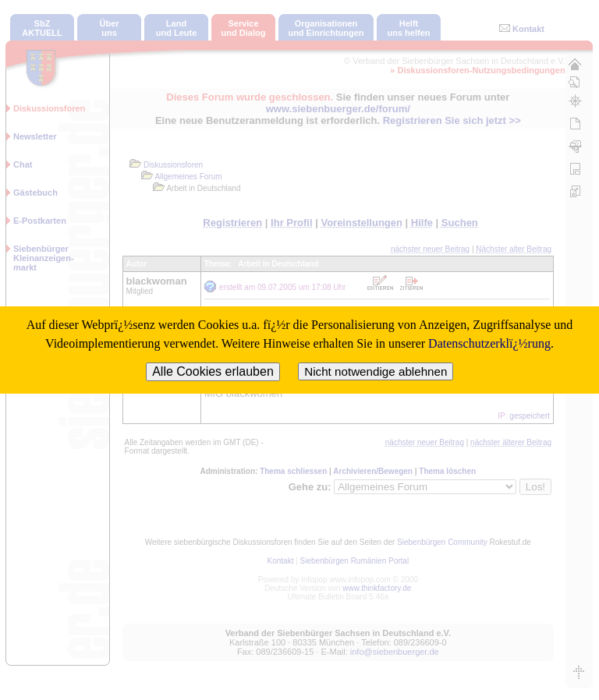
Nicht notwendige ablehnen (375, 371)
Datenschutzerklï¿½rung (489, 343)
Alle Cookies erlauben (213, 371)
